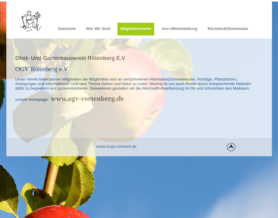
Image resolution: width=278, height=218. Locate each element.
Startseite (67, 28)
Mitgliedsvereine (135, 28)
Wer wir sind (98, 28)
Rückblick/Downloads (228, 28)
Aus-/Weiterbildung (179, 28)
